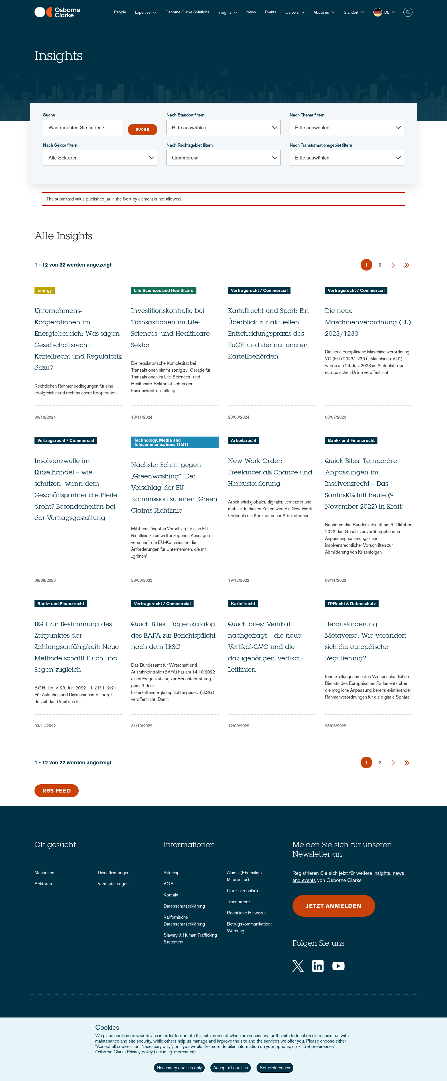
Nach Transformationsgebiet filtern (321, 145)
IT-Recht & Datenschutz (352, 603)
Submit (142, 129)
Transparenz (238, 901)
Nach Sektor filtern (60, 145)
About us (321, 12)
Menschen (44, 872)
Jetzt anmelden (333, 905)
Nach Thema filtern (307, 114)
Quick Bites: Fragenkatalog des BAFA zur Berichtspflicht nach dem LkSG (173, 636)
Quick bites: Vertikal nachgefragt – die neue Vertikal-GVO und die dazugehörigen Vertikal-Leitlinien (265, 647)
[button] (354, 12)
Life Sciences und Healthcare (164, 290)
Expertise (143, 12)
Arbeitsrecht (243, 440)
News (251, 12)
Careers (292, 12)
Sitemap (172, 872)
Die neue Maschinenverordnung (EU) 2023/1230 (368, 322)
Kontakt (171, 895)
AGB (169, 883)
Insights (224, 12)
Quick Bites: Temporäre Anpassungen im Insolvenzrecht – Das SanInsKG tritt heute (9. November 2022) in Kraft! (364, 484)
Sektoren (43, 883)
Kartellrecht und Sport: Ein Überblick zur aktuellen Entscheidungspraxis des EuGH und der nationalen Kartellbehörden (268, 334)
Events (270, 12)
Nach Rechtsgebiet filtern (189, 145)
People (120, 12)
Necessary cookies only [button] (179, 1067)
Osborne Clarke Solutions (187, 12)
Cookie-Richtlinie (243, 890)
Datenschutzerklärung (184, 906)
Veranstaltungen (113, 883)
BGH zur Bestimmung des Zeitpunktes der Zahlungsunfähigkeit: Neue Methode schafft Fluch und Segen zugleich (76, 647)
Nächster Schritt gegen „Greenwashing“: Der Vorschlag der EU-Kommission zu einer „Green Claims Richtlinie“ (174, 488)
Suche (49, 114)
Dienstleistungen (113, 872)
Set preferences (275, 1067)
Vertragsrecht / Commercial (259, 290)
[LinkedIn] (318, 966)
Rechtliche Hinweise (246, 913)
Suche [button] (408, 12)
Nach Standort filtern (185, 114)
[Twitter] (298, 966)
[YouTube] (338, 966)
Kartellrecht (243, 603)
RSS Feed (56, 791)
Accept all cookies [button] (230, 1067)
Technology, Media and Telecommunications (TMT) (161, 442)
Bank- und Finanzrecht (351, 440)
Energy (44, 290)
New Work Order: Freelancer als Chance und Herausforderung (270, 473)
